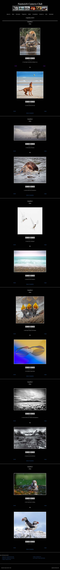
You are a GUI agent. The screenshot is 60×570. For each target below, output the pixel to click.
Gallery (29, 14)
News (13, 14)
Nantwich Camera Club (30, 3)
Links (46, 14)
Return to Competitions (30, 113)
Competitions (35, 14)
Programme (24, 14)
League (44, 65)
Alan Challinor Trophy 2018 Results (39, 558)
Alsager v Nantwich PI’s (37, 556)
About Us (8, 14)
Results (16, 65)
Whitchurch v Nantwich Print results (8, 558)
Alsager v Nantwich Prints (6, 559)
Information (18, 14)
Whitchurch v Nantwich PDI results (8, 556)
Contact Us (41, 14)
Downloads (51, 14)
